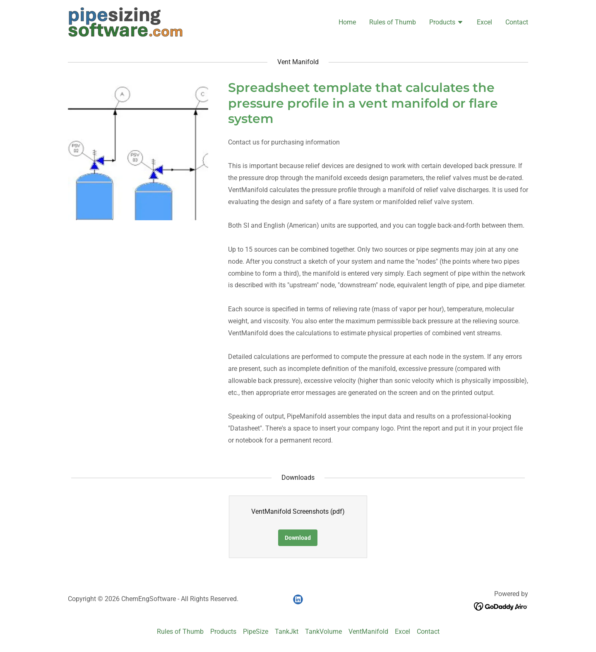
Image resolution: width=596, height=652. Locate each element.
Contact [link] (516, 22)
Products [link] (223, 631)
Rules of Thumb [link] (392, 22)
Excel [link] (484, 22)
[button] (446, 23)
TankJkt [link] (286, 631)
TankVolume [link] (323, 631)
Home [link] (347, 22)
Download (298, 537)
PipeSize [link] (255, 631)
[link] (125, 22)
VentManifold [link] (368, 631)
